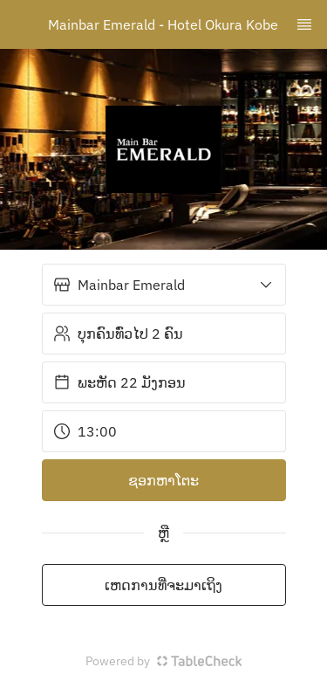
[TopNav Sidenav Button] (304, 24)
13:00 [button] (85, 431)
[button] (164, 285)
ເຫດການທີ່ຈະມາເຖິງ (163, 585)
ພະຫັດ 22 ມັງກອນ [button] (119, 382)
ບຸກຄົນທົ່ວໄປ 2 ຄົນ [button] (118, 333)
